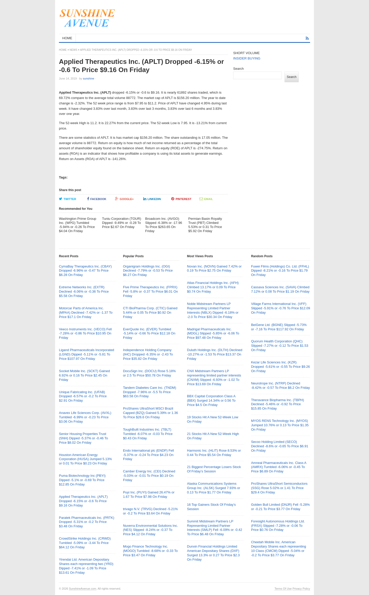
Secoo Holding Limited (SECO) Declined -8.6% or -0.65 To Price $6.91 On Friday (279, 446)
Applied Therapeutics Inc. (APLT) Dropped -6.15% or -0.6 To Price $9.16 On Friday (83, 501)
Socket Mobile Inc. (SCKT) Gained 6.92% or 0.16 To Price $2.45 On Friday (84, 375)
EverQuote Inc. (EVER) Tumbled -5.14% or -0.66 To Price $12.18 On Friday (149, 333)
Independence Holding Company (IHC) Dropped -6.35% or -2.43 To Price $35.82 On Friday (148, 354)
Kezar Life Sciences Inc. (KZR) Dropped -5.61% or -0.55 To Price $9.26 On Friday (280, 366)
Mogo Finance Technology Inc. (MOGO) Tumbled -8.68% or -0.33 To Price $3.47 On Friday (150, 550)
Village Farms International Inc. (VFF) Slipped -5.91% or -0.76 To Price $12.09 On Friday (280, 308)
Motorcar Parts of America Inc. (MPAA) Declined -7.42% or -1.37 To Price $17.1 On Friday (85, 312)
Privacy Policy (301, 588)
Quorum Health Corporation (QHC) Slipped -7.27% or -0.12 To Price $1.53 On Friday (279, 345)
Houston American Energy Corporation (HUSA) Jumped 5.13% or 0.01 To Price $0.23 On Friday (85, 459)
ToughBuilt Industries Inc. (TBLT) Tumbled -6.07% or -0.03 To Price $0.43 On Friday (148, 434)
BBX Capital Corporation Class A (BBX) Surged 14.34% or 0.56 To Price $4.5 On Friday (211, 400)
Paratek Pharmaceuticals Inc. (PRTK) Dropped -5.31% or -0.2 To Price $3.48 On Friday (86, 522)
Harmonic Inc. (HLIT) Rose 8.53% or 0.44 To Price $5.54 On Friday (214, 453)
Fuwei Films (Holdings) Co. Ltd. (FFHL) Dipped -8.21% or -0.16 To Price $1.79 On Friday (280, 270)
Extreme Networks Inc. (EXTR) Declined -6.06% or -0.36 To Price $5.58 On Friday (84, 291)
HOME (67, 38)
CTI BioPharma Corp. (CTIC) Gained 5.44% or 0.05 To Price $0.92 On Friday (150, 312)
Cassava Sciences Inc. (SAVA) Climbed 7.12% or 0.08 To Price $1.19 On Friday (280, 289)
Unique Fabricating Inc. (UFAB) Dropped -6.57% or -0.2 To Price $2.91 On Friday (83, 396)
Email (206, 199)
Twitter (67, 199)
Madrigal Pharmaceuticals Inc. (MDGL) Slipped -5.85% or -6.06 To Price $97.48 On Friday (213, 333)
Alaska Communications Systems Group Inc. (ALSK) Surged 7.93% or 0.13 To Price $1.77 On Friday (213, 488)
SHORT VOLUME (246, 53)
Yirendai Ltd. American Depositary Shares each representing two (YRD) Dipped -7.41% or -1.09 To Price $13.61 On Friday (86, 566)
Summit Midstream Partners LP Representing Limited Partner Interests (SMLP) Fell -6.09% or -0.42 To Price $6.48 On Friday (214, 527)
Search (238, 69)
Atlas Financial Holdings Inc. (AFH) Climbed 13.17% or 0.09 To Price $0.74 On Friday (213, 287)
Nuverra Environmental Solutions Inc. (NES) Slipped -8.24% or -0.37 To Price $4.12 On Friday (150, 530)
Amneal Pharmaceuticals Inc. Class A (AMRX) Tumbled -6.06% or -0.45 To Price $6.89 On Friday (278, 467)
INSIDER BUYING (246, 58)
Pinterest (181, 199)
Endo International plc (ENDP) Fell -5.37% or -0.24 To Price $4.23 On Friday (148, 455)
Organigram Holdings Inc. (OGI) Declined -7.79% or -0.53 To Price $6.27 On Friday (148, 270)
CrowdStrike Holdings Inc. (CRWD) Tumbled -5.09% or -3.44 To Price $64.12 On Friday (85, 543)
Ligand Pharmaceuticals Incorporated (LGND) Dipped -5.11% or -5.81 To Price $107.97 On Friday (86, 354)
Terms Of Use (283, 588)
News (73, 49)
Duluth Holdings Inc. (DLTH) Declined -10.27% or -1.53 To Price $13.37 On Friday (214, 354)
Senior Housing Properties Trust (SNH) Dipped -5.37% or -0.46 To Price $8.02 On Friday (83, 438)
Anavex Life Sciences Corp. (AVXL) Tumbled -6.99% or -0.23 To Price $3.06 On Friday (85, 417)
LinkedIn (152, 199)
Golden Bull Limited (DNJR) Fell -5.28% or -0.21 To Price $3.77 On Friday (280, 507)
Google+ (124, 199)
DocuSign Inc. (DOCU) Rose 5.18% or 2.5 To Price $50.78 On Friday (149, 373)
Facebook (96, 199)
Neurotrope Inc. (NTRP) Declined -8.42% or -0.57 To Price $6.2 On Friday (280, 385)
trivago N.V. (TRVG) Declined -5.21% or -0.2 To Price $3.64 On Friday (150, 511)
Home (63, 49)
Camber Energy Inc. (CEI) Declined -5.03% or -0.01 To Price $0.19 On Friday (149, 475)
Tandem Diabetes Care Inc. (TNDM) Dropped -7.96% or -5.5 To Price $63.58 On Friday (149, 392)
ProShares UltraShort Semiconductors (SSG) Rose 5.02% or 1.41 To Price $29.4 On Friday (279, 488)
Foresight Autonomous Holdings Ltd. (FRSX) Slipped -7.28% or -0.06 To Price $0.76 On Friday (278, 525)
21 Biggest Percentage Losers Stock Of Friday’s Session (214, 469)
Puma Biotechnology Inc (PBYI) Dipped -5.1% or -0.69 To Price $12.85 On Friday (82, 480)
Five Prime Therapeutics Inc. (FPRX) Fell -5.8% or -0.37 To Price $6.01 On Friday (150, 291)
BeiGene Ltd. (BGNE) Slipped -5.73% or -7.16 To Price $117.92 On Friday (279, 327)
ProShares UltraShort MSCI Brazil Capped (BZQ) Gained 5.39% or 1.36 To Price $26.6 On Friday (150, 412)
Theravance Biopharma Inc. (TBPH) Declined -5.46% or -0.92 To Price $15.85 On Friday (277, 404)
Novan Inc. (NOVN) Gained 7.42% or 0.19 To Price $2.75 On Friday (214, 268)
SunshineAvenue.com (82, 588)
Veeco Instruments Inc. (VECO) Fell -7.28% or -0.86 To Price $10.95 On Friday (85, 333)
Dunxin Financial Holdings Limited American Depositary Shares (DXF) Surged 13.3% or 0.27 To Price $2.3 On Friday (213, 552)
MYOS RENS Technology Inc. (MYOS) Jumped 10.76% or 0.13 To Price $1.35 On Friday (280, 425)
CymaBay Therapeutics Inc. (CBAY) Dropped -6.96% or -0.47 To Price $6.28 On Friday (85, 270)
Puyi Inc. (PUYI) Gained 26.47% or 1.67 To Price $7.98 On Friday (149, 494)
